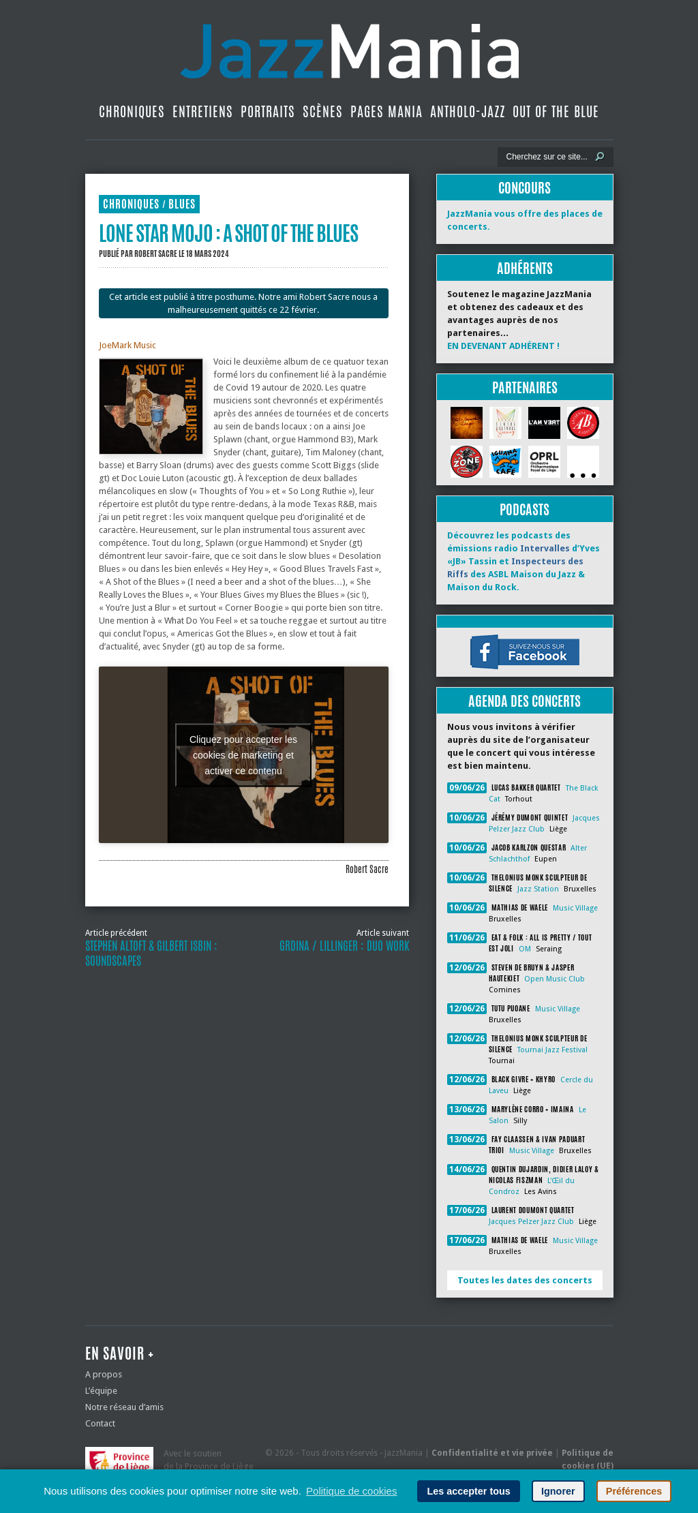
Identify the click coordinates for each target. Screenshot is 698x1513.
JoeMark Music (127, 345)
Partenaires (525, 387)
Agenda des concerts (524, 701)
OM (525, 949)
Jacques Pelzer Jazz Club (531, 1221)
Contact (100, 1423)
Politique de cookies (351, 1491)
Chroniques (132, 111)
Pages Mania (386, 111)
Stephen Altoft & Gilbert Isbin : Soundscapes (151, 953)
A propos (103, 1374)
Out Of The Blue (556, 111)
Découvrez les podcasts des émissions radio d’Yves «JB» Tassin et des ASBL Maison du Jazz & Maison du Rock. (523, 561)
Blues (182, 204)
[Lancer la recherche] (600, 157)
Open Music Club (554, 979)
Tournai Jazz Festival (552, 1049)
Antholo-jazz (467, 111)
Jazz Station (538, 889)
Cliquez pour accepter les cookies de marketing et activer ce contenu (243, 754)
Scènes (323, 111)
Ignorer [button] (558, 1491)
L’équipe (101, 1391)
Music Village (575, 908)
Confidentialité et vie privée (492, 1453)
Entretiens (202, 111)
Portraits (268, 111)
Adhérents (525, 268)
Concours (524, 188)
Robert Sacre (155, 253)
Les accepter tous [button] (468, 1491)
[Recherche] (546, 157)
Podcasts (524, 509)
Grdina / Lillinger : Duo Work (344, 946)
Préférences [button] (634, 1491)
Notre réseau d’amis (124, 1407)
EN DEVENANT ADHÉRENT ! (503, 346)
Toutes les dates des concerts (524, 1280)
